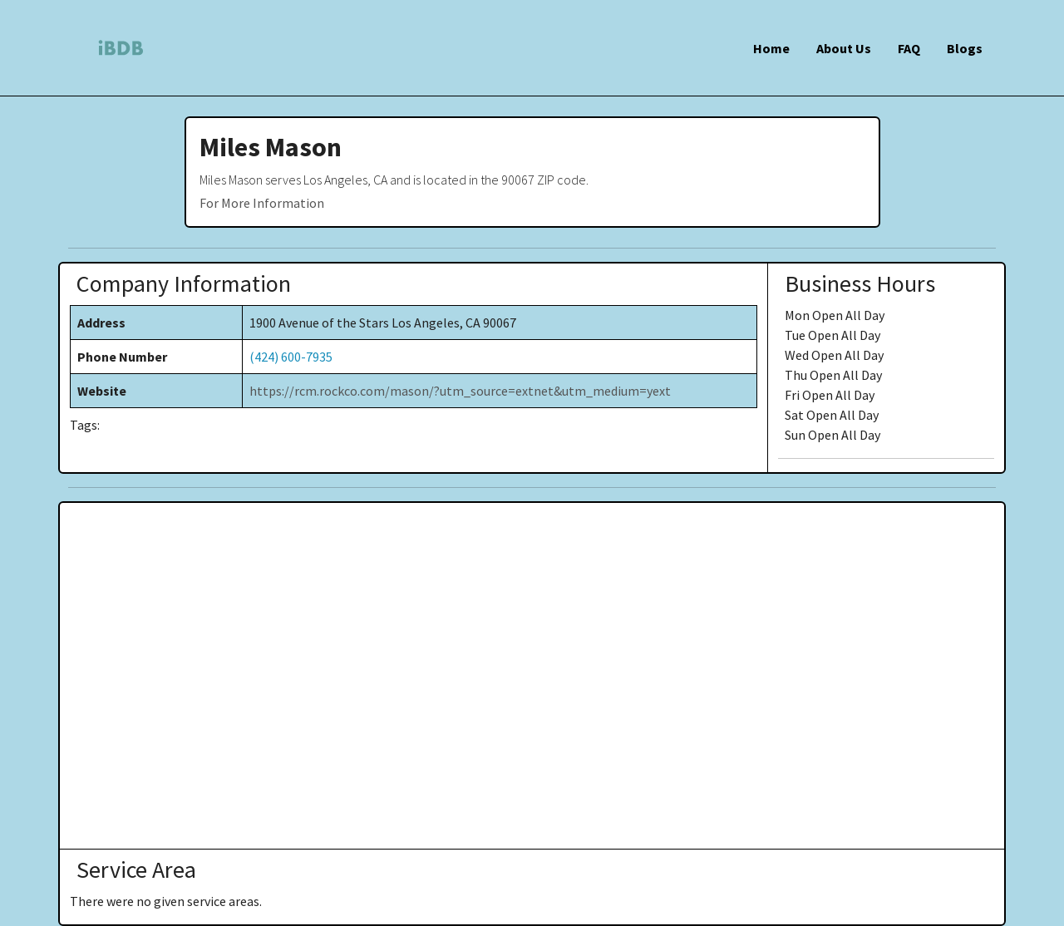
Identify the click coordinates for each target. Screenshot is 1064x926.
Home (771, 48)
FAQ (909, 48)
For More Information (262, 203)
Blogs (965, 48)
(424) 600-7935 (290, 356)
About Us (843, 48)
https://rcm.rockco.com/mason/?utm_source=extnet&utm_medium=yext (460, 390)
